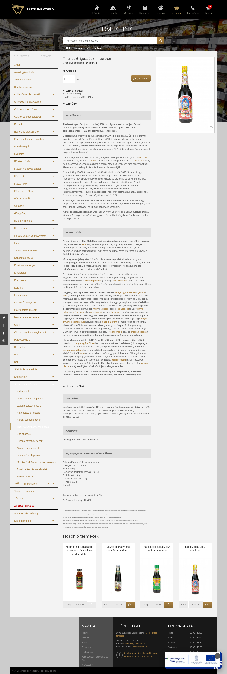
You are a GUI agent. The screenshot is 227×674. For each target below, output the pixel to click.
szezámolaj (96, 312)
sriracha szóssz (139, 331)
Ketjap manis (115, 331)
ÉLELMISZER (21, 56)
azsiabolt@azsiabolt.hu (134, 644)
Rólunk (85, 633)
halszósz (142, 157)
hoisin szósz (139, 160)
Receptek (86, 637)
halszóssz (116, 312)
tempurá (80, 322)
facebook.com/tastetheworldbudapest (142, 653)
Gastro (85, 642)
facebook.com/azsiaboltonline (138, 656)
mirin (95, 308)
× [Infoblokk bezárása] (217, 656)
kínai (84, 244)
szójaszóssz (122, 308)
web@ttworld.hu (140, 647)
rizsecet (106, 308)
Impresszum (87, 665)
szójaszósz (92, 160)
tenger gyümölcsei (73, 350)
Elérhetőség (87, 652)
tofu (82, 353)
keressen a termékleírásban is (86, 48)
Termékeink (87, 647)
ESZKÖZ (46, 56)
